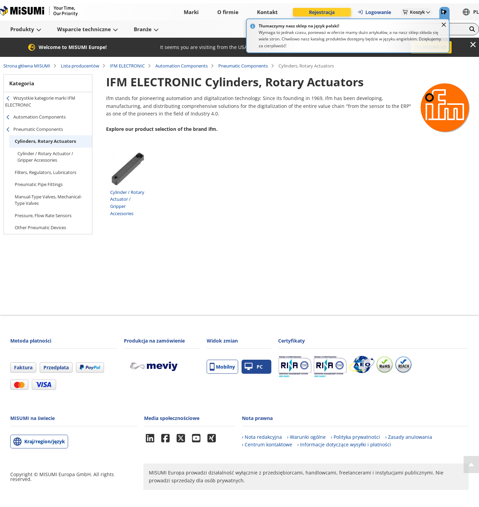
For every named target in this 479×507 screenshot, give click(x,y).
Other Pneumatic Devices (40, 227)
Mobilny (222, 367)
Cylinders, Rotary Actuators (45, 141)
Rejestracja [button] (322, 12)
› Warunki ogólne (306, 437)
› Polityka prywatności (355, 437)
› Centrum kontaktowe (267, 444)
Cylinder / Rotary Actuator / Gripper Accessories (45, 156)
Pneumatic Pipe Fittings (39, 184)
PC (254, 367)
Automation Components (181, 66)
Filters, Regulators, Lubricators (45, 172)
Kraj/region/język (44, 441)
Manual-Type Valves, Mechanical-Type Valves (48, 200)
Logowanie (374, 12)
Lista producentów (80, 66)
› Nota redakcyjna (262, 437)
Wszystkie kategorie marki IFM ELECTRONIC (40, 101)
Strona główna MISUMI (26, 66)
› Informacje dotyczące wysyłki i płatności (344, 444)
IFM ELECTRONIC (127, 66)
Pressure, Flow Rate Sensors (43, 215)
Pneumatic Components (243, 66)
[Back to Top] (471, 464)
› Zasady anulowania (408, 437)
